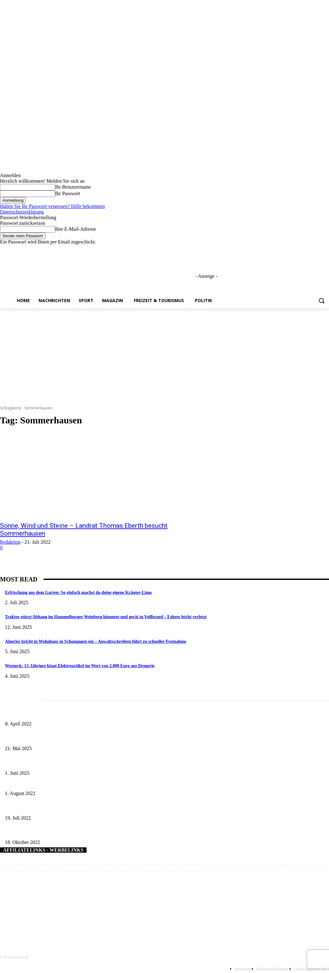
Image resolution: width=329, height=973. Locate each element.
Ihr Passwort (67, 193)
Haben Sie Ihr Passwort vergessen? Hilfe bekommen (52, 206)
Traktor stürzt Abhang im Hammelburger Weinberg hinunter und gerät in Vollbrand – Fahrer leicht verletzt (106, 616)
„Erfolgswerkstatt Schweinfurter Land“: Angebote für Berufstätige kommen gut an (77, 807)
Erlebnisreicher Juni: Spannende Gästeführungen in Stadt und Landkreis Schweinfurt (79, 762)
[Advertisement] (164, 355)
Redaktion (10, 542)
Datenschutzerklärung (22, 211)
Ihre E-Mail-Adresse (75, 229)
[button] (321, 300)
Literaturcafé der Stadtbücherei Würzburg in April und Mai (56, 713)
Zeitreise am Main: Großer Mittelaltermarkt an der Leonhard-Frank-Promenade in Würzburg (86, 738)
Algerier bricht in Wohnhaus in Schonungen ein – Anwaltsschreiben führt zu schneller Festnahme (95, 641)
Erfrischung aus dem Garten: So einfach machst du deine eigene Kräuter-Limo (78, 592)
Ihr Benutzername (73, 187)
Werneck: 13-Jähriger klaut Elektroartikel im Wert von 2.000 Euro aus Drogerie (80, 665)
